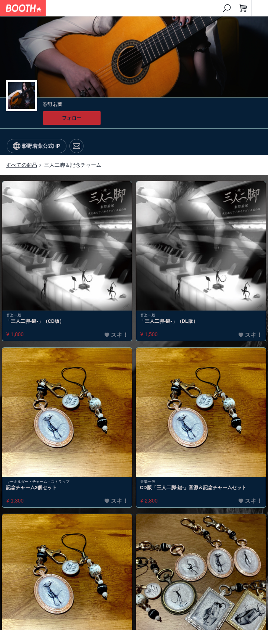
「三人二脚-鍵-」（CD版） (35, 321)
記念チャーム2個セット (31, 487)
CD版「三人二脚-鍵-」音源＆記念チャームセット (193, 487)
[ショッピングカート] (243, 8)
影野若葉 (52, 104)
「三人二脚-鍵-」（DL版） (169, 321)
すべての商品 (21, 165)
